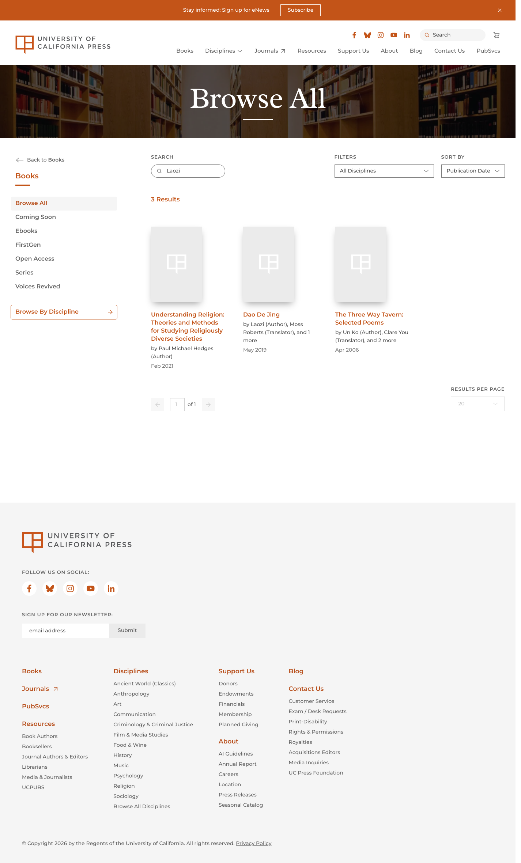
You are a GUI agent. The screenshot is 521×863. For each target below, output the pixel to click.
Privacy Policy (253, 843)
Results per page (478, 389)
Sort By (453, 157)
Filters (345, 157)
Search (162, 157)
